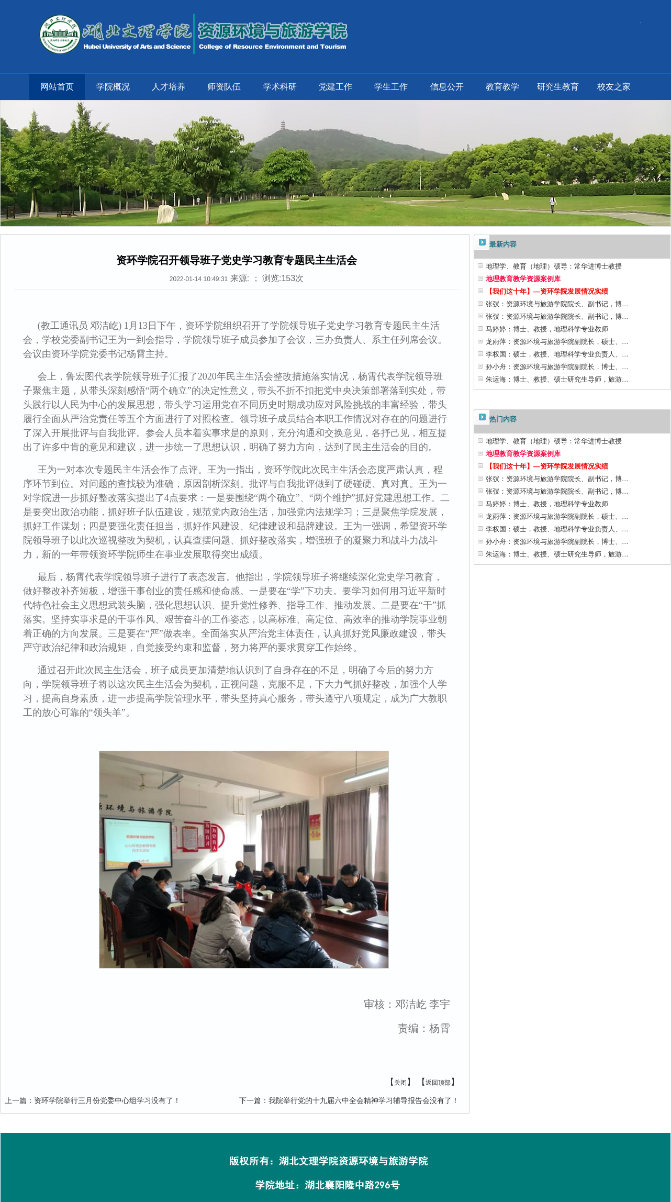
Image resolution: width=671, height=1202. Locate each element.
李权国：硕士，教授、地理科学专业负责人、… (557, 354)
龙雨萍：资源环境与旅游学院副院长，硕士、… (557, 342)
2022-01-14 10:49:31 (199, 279)
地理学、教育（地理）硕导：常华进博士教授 (554, 266)
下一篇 (250, 1100)
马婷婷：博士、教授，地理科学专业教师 (547, 329)
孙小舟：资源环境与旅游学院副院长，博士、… (557, 367)
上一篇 (16, 1100)
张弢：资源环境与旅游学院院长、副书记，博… (557, 304)
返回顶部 (438, 1082)
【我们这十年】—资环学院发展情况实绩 (547, 291)
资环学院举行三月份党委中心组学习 (92, 1100)
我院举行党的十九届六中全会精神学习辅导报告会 (349, 1100)
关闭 (400, 1082)
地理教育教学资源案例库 (523, 279)
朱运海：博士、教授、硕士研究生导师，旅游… (557, 379)
